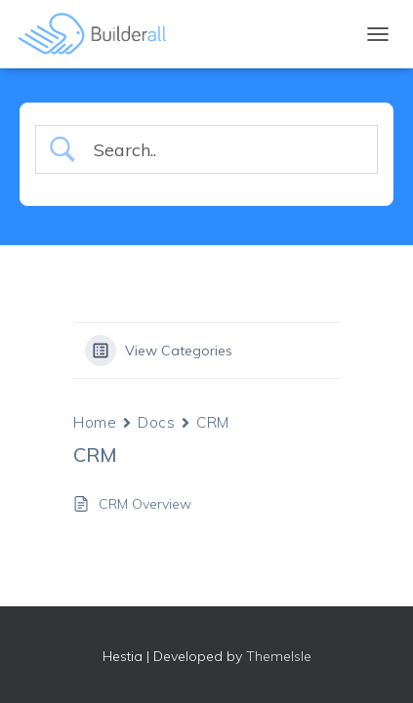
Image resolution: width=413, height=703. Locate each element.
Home (94, 422)
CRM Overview (145, 504)
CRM (212, 422)
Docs (156, 422)
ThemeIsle (278, 656)
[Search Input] (223, 149)
